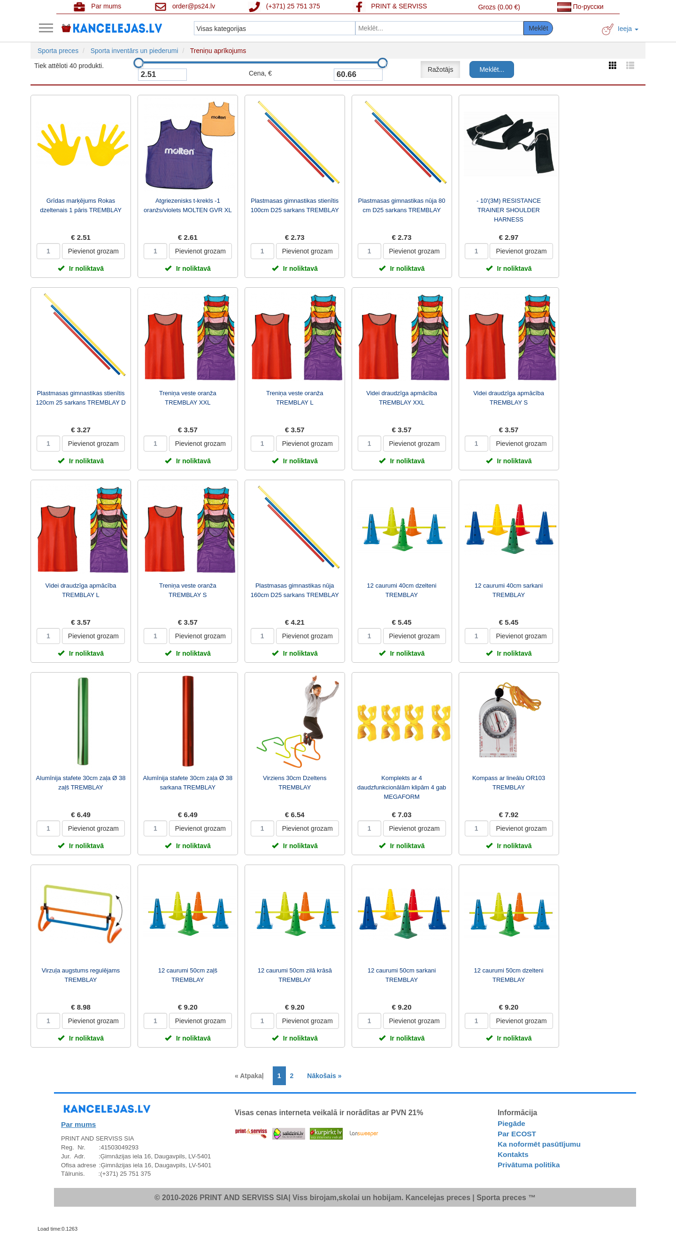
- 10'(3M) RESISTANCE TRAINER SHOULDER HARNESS (508, 210)
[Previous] (251, 1075)
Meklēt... (491, 69)
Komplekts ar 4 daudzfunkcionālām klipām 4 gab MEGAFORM (401, 787)
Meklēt (538, 28)
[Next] (322, 1075)
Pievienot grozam (93, 251)
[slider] (138, 63)
